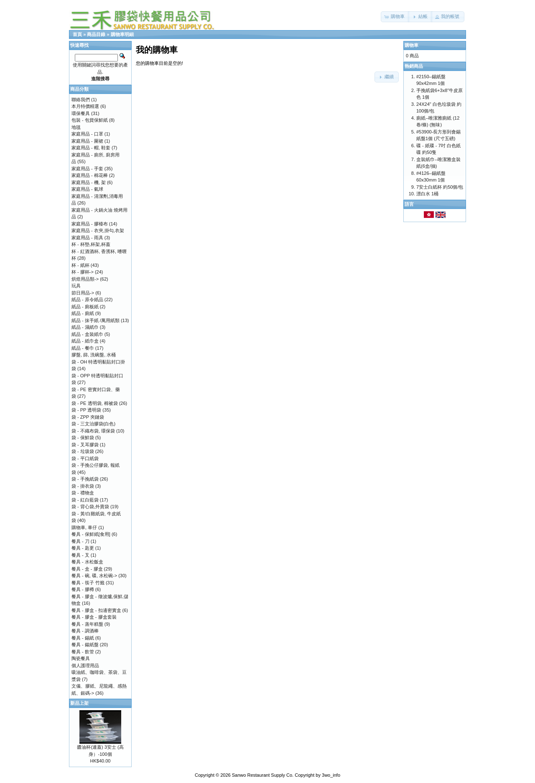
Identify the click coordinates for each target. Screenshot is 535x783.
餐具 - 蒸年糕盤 (87, 624)
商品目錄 (96, 34)
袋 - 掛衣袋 (82, 486)
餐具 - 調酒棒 (85, 630)
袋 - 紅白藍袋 (85, 499)
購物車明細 (122, 34)
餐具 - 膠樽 (82, 589)
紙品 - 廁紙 (82, 313)
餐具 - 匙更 (82, 547)
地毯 (76, 127)
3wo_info (331, 775)
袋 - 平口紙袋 (85, 458)
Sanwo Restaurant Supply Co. (262, 775)
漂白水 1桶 (427, 193)
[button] (395, 16)
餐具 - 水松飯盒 (87, 561)
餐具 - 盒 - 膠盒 (87, 568)
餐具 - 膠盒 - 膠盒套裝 (94, 616)
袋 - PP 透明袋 (86, 409)
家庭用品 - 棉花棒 (89, 175)
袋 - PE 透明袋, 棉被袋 (94, 403)
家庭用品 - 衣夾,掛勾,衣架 (97, 230)
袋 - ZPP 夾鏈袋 (87, 417)
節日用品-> (82, 292)
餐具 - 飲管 (82, 651)
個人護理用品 (85, 665)
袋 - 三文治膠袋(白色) (93, 423)
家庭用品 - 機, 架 (88, 182)
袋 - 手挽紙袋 (85, 478)
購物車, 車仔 (84, 527)
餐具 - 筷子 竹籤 (87, 582)
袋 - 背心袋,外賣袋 (90, 506)
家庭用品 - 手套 (87, 168)
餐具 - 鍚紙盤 (85, 644)
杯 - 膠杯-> (82, 271)
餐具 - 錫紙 (82, 637)
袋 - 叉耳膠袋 (85, 444)
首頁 (77, 34)
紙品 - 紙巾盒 (85, 340)
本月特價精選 (85, 106)
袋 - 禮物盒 (82, 492)
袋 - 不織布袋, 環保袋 (93, 430)
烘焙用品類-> (85, 278)
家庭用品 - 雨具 (87, 237)
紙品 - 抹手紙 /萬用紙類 (95, 320)
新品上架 (79, 703)
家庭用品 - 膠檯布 (89, 223)
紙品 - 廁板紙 (85, 306)
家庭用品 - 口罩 (87, 133)
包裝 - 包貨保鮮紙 (89, 120)
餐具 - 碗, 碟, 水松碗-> (94, 575)
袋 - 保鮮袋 (82, 437)
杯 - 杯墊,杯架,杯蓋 (90, 244)
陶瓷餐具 (80, 658)
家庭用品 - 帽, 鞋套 (90, 147)
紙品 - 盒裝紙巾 (87, 334)
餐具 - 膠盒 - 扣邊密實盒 (96, 610)
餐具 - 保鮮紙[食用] (90, 534)
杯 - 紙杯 (80, 265)
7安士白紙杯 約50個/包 (439, 186)
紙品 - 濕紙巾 (85, 327)
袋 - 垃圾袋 (82, 451)
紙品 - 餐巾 (82, 348)
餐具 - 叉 (80, 555)
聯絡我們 (80, 99)
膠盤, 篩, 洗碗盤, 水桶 (93, 354)
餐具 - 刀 (80, 541)
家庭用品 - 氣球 (87, 189)
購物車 (411, 45)
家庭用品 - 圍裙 (87, 140)
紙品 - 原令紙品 (87, 299)
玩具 (76, 285)
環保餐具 (80, 113)
